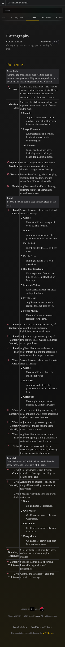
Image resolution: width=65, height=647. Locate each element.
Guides (46, 18)
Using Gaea (17, 18)
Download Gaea (20, 627)
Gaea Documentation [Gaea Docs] (18, 2)
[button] (3, 3)
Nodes (32, 18)
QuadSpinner (34, 616)
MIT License (48, 633)
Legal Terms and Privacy (41, 627)
